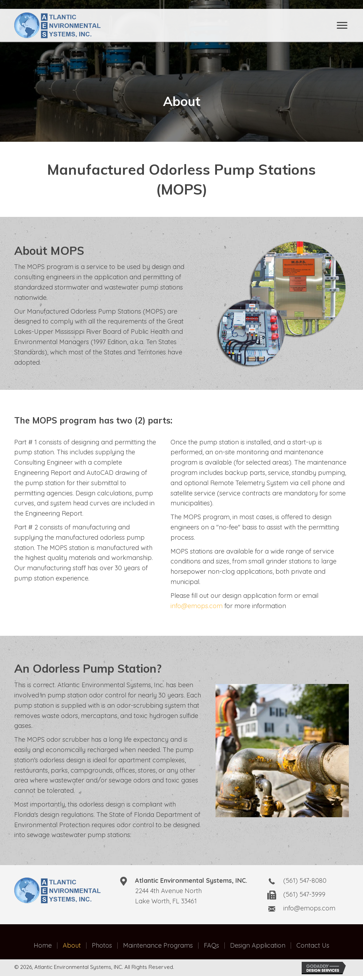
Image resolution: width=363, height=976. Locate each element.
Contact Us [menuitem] (312, 945)
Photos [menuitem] (102, 945)
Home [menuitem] (43, 945)
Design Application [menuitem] (257, 945)
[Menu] (342, 25)
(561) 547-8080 (304, 880)
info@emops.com (197, 606)
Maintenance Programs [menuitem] (158, 945)
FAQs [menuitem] (211, 945)
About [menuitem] (72, 945)
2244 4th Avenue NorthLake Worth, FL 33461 (191, 890)
